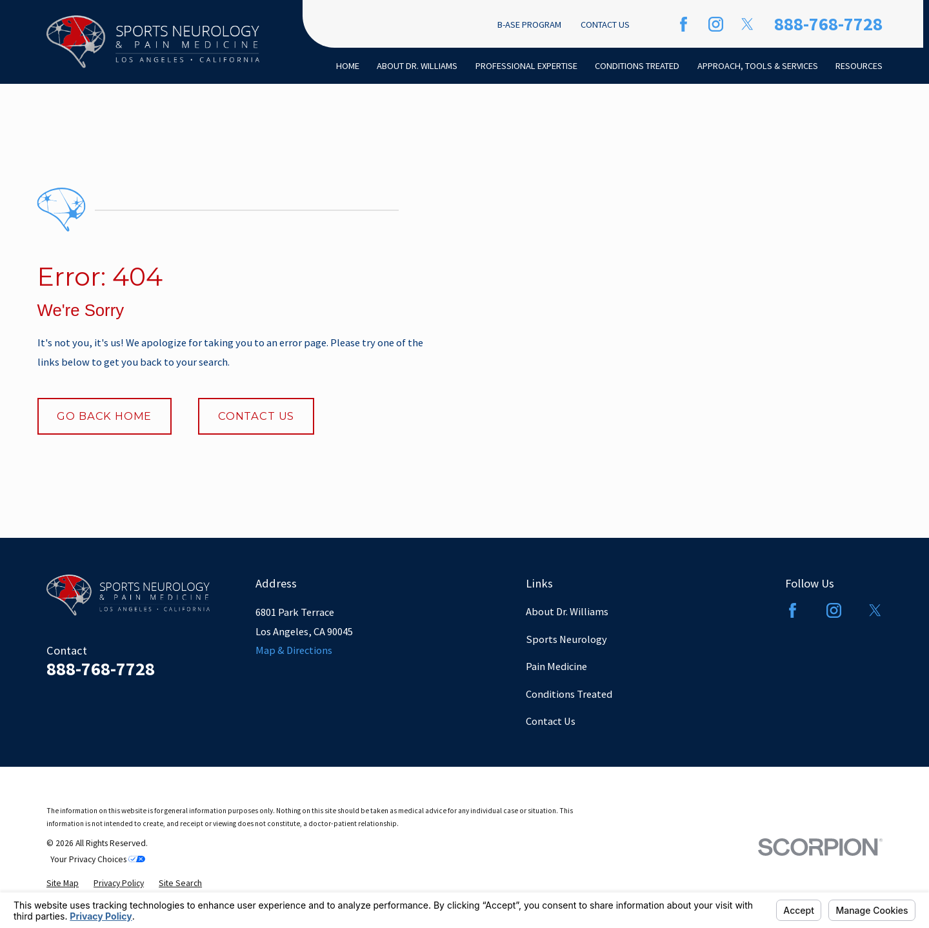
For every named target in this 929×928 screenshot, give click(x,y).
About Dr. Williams (567, 611)
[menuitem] (62, 883)
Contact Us (605, 24)
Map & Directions (293, 650)
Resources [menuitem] (859, 66)
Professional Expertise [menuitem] (526, 66)
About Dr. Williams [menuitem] (417, 66)
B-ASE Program (529, 24)
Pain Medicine (556, 666)
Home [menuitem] (347, 66)
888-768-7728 (828, 24)
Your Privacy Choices (97, 859)
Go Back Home (104, 416)
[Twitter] (747, 24)
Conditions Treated (569, 693)
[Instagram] (715, 24)
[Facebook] (683, 24)
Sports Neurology (566, 639)
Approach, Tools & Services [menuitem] (757, 66)
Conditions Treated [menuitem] (637, 66)
